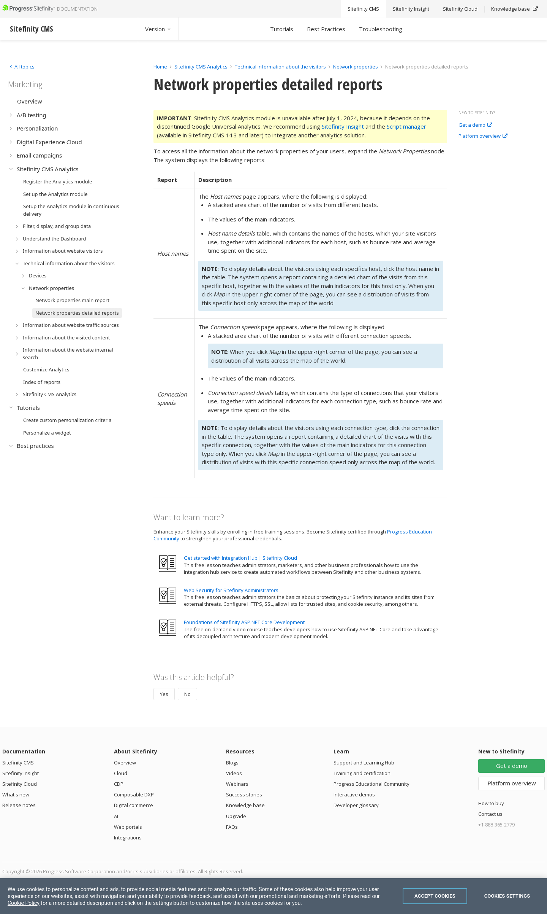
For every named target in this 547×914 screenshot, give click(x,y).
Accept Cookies (434, 896)
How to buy (491, 803)
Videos (234, 773)
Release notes (19, 805)
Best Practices (326, 29)
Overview (125, 762)
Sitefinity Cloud (19, 783)
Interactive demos (354, 794)
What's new (15, 794)
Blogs (232, 762)
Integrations (128, 837)
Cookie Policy (24, 903)
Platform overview (482, 136)
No (187, 694)
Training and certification (362, 773)
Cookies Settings (507, 896)
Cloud (120, 773)
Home (160, 66)
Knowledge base (245, 805)
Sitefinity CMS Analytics (201, 66)
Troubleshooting (380, 29)
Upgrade (236, 816)
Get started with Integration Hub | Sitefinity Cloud (240, 557)
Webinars (237, 783)
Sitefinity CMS (18, 762)
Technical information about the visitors (280, 66)
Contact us (490, 813)
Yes (164, 694)
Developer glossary (356, 805)
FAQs (232, 826)
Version (158, 29)
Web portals (128, 826)
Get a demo (475, 125)
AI (116, 816)
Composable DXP (134, 794)
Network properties (355, 66)
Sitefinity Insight (343, 126)
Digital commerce (133, 805)
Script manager (406, 126)
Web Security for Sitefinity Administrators (231, 590)
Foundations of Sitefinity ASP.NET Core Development (244, 622)
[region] (273, 896)
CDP (118, 783)
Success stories (244, 794)
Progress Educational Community (371, 783)
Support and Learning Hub (364, 762)
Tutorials (281, 29)
